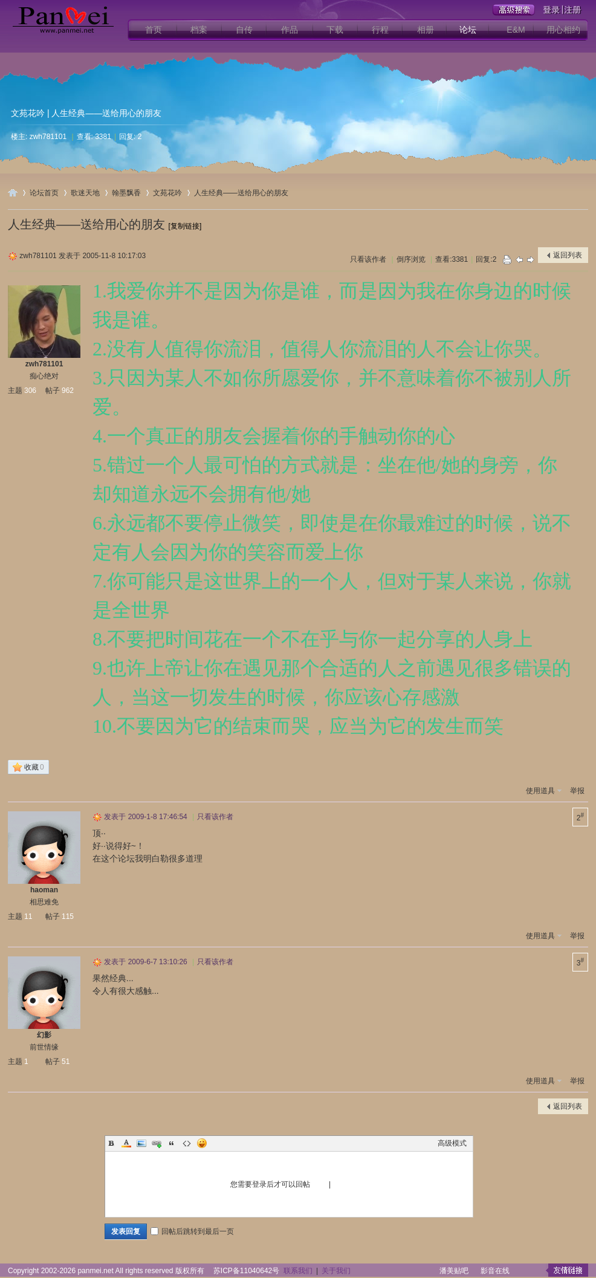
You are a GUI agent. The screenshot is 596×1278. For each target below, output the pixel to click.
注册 (340, 1184)
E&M (516, 29)
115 (68, 916)
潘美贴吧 (453, 1271)
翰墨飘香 (126, 193)
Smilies (202, 1143)
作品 (289, 29)
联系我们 (298, 1271)
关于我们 (336, 1271)
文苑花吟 (28, 113)
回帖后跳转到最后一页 (192, 1231)
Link (157, 1143)
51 (66, 1061)
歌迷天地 (85, 193)
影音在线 (495, 1271)
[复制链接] (185, 226)
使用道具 (540, 791)
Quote (172, 1143)
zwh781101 (48, 136)
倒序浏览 (411, 259)
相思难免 (44, 902)
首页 (153, 29)
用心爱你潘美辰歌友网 (13, 192)
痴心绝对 (44, 376)
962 (68, 390)
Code (187, 1143)
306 (30, 390)
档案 (198, 29)
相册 (425, 29)
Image (141, 1143)
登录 (320, 1184)
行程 (380, 29)
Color (126, 1143)
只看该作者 (368, 259)
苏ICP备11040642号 (246, 1271)
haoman (44, 890)
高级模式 (452, 1143)
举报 (577, 791)
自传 (244, 29)
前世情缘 (44, 1047)
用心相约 (563, 29)
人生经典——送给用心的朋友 (241, 193)
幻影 (44, 1035)
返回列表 (567, 255)
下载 (334, 29)
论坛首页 (44, 193)
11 (28, 916)
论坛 (467, 29)
